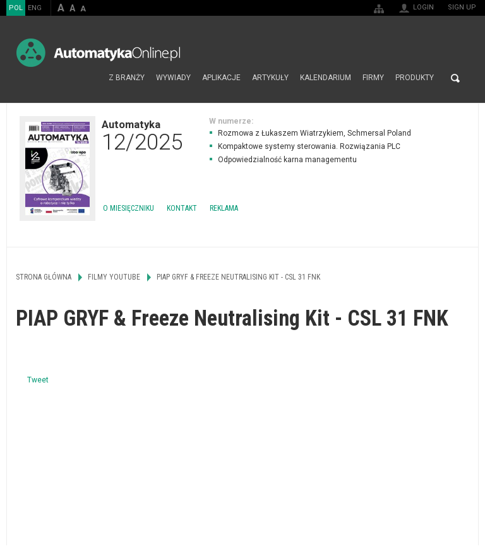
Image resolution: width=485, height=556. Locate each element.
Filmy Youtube (114, 277)
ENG (35, 8)
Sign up (462, 7)
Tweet (38, 380)
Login (423, 7)
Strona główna (89, 78)
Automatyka (142, 135)
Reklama (224, 208)
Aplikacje (221, 78)
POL (16, 8)
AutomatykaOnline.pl (98, 52)
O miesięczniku (128, 208)
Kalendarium (325, 78)
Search (455, 78)
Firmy (373, 78)
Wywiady (173, 78)
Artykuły (270, 78)
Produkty (414, 78)
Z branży (127, 78)
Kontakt (182, 208)
